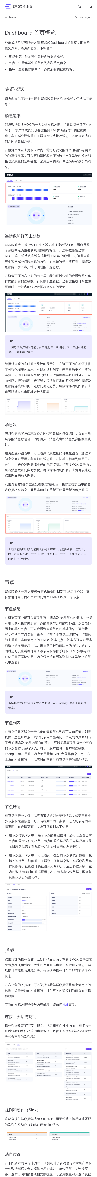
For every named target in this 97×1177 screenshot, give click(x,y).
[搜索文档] (79, 6)
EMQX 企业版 (19, 6)
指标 (65, 1005)
